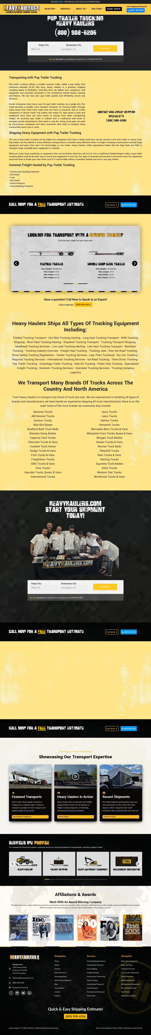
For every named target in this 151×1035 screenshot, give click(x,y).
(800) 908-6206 (136, 10)
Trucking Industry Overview (41, 351)
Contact (57, 969)
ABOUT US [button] (81, 8)
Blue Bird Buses (42, 425)
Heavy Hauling (92, 980)
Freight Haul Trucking (73, 351)
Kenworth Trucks (109, 425)
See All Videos (75, 817)
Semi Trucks (125, 992)
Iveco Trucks (109, 416)
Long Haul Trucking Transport (101, 338)
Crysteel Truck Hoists (43, 446)
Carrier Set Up (137, 1028)
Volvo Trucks (109, 468)
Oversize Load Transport (96, 992)
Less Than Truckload (101, 355)
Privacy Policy (118, 1028)
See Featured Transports (30, 817)
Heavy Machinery (127, 976)
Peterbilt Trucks (109, 451)
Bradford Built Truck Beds (42, 429)
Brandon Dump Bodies (43, 433)
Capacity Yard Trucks (43, 438)
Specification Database (63, 980)
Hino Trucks (43, 468)
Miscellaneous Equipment (130, 984)
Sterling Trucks (109, 459)
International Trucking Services (66, 359)
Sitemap (127, 1028)
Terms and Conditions (104, 1028)
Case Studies (59, 988)
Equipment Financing (20, 987)
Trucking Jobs (97, 351)
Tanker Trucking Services (71, 355)
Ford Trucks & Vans (43, 455)
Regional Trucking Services (28, 359)
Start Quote (112, 205)
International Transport (95, 984)
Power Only (91, 996)
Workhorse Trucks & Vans (109, 477)
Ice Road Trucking (98, 359)
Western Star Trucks (109, 472)
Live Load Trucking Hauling (68, 346)
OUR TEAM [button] (96, 8)
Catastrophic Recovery (95, 965)
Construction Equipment (130, 973)
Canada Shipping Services (96, 961)
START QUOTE (113, 9)
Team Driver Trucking (125, 359)
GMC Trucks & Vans (43, 464)
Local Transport (92, 988)
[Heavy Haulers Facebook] (11, 993)
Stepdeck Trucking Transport (81, 342)
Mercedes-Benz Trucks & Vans (109, 429)
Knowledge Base (61, 976)
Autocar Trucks (43, 420)
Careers (57, 992)
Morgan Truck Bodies (109, 438)
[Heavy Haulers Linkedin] (29, 993)
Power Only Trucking (110, 364)
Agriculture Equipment (129, 961)
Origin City (44, 45)
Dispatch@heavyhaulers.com (23, 978)
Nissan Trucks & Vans (109, 442)
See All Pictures (121, 817)
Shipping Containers (128, 996)
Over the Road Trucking (123, 351)
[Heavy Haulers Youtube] (23, 993)
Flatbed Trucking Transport (29, 338)
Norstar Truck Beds (109, 446)
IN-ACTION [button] (49, 8)
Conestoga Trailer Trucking (55, 364)
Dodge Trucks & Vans (43, 451)
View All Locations (19, 973)
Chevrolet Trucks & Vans (43, 442)
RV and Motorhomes (128, 988)
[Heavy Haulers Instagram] (17, 993)
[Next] (134, 263)
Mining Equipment (128, 980)
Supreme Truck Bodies (109, 464)
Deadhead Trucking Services (32, 346)
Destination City (73, 45)
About (57, 965)
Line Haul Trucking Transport (104, 346)
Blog (56, 984)
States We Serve (61, 973)
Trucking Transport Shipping (118, 342)
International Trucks (43, 477)
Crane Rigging (92, 969)
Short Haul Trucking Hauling (44, 342)
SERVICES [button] (65, 8)
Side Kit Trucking (84, 364)
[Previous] (16, 263)
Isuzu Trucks (109, 412)
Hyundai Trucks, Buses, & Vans (42, 472)
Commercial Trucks (128, 969)
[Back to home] (21, 8)
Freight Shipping (93, 973)
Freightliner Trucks (42, 459)
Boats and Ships (127, 965)
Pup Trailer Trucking (25, 364)
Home (57, 961)
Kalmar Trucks (109, 420)
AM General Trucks (42, 416)
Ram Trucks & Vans (109, 455)
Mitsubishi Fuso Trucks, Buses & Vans (109, 433)
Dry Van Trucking (127, 355)
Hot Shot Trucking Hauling (64, 338)
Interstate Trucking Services (92, 368)
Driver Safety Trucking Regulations (33, 355)
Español (57, 996)
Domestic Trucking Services (56, 368)
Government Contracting (96, 976)
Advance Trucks (43, 412)
